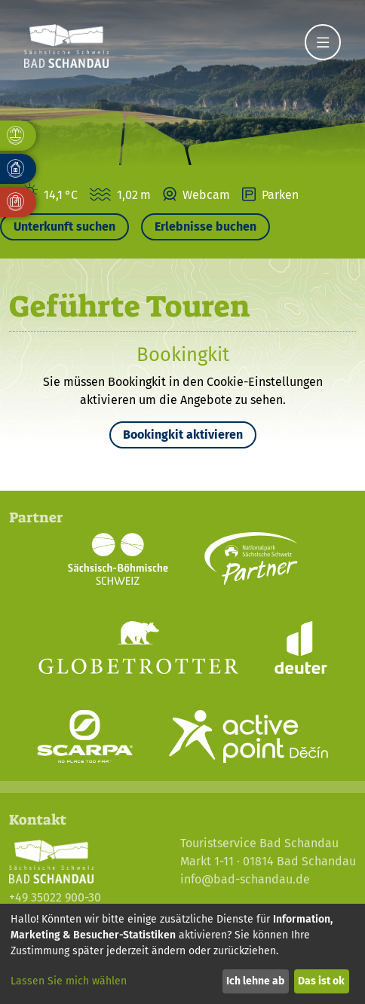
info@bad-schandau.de (245, 879)
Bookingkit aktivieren (183, 434)
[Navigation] (323, 42)
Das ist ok (321, 981)
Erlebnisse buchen (205, 226)
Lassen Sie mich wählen (69, 981)
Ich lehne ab (255, 981)
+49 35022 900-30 (55, 897)
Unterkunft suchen (64, 226)
